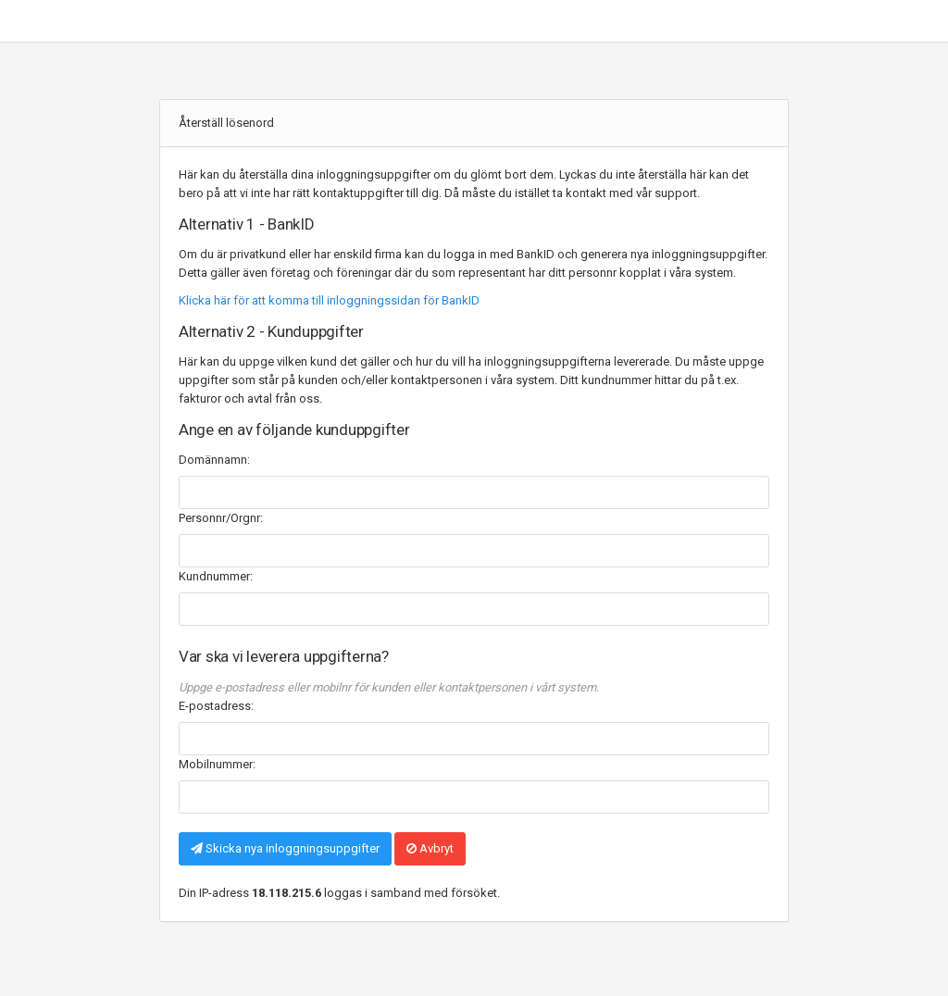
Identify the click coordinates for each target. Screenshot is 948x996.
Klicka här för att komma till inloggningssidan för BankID (329, 300)
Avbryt (430, 848)
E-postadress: (216, 706)
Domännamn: (214, 460)
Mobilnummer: (217, 764)
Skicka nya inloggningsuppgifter (285, 848)
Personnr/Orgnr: (221, 518)
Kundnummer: (216, 576)
